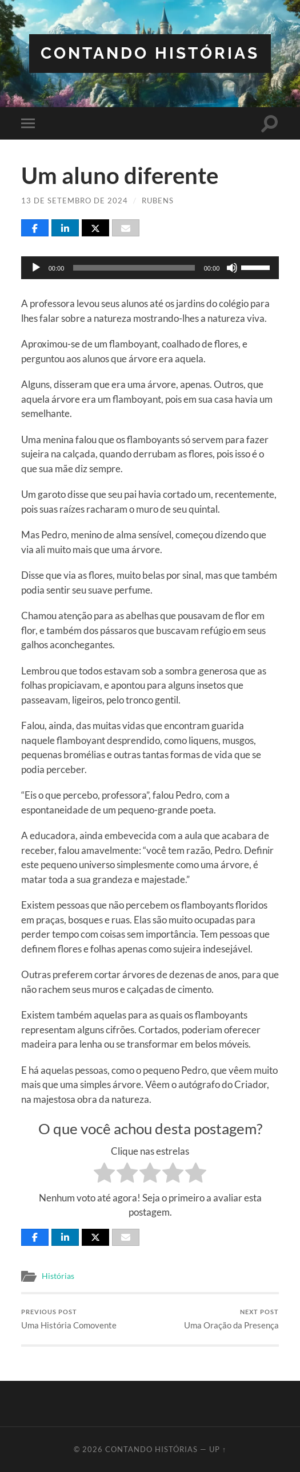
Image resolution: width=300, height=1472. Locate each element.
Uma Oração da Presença (231, 1319)
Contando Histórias (150, 53)
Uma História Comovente (69, 1319)
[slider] (133, 268)
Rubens (158, 200)
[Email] (126, 228)
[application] (150, 267)
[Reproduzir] (36, 267)
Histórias (58, 1276)
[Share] (35, 228)
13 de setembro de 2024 (74, 200)
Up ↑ (217, 1449)
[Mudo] (232, 267)
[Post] (95, 228)
